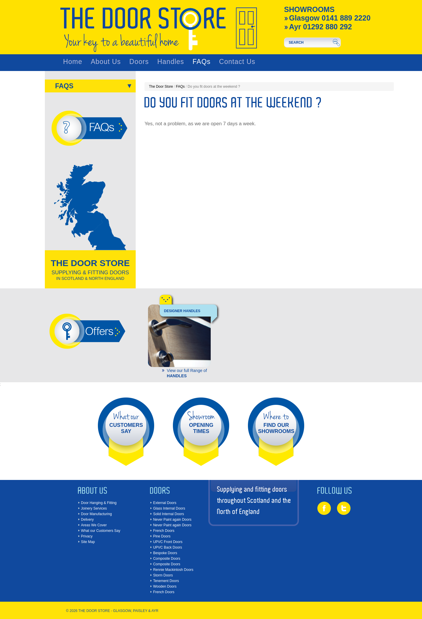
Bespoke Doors (165, 553)
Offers (99, 331)
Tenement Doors (166, 581)
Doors (139, 61)
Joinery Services (94, 508)
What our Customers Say (100, 530)
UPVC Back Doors (167, 547)
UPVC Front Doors (167, 542)
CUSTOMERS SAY (126, 422)
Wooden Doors (164, 586)
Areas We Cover (94, 525)
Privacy (86, 536)
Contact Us (237, 61)
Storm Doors (163, 575)
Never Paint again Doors (172, 519)
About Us (106, 61)
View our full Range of (188, 373)
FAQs (202, 61)
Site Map (88, 542)
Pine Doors (161, 536)
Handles (170, 61)
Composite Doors (166, 558)
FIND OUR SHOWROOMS (276, 422)
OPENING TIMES (201, 422)
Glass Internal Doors (169, 508)
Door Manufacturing (96, 514)
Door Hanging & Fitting (98, 503)
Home (72, 61)
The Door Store (161, 86)
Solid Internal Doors (168, 514)
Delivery (87, 519)
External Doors (164, 503)
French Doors (163, 530)
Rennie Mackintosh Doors (173, 569)
